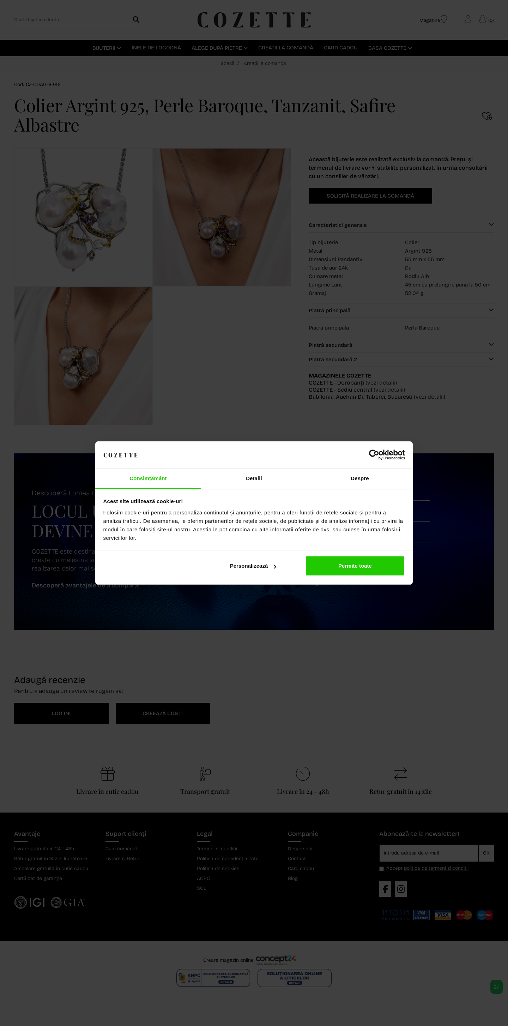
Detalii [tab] (254, 478)
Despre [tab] (360, 478)
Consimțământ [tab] (148, 478)
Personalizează (253, 566)
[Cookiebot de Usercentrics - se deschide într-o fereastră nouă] (374, 455)
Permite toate (355, 566)
